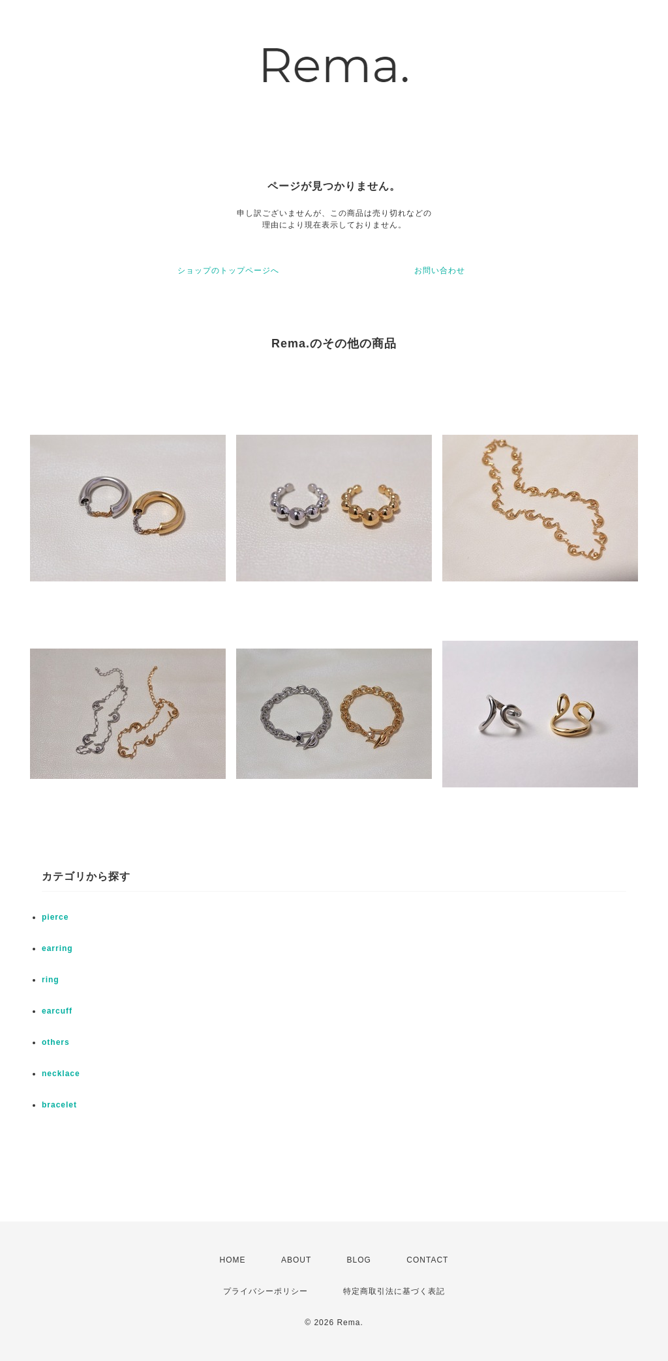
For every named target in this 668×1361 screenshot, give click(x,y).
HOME (233, 1260)
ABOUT (296, 1260)
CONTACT (427, 1260)
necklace (61, 1073)
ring (50, 979)
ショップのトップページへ (228, 270)
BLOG (359, 1260)
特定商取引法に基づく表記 (394, 1291)
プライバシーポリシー (265, 1291)
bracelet (59, 1104)
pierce (55, 917)
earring (57, 948)
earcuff (57, 1011)
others (56, 1042)
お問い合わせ (439, 270)
